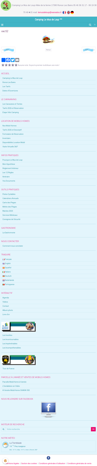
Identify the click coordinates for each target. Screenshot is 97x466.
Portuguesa (8, 284)
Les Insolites (7, 335)
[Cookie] (5, 461)
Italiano (7, 272)
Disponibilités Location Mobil (14, 142)
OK (93, 429)
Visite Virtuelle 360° (10, 147)
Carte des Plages (9, 203)
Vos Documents (9, 181)
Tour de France (8, 369)
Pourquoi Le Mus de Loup (12, 160)
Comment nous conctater (13, 246)
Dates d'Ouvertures (10, 91)
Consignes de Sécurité (11, 219)
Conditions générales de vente (79, 463)
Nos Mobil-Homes (10, 126)
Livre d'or (6, 314)
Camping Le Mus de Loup (12, 78)
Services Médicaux (10, 215)
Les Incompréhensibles (12, 348)
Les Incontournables (11, 339)
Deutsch (7, 276)
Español (7, 268)
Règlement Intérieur (10, 168)
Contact (6, 306)
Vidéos (5, 302)
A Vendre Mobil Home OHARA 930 (16, 390)
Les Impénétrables (10, 344)
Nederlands (8, 280)
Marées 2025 (8, 211)
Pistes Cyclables (9, 194)
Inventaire (6, 138)
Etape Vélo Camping (11, 112)
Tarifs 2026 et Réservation (13, 108)
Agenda (6, 298)
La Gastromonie (9, 233)
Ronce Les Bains (9, 82)
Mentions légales (12, 463)
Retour (48, 50)
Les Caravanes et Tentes (12, 104)
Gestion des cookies (29, 463)
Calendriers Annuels (11, 198)
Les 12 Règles (8, 172)
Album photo (8, 310)
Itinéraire (6, 177)
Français (7, 259)
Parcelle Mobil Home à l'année (14, 382)
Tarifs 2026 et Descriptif (12, 130)
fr (95, 25)
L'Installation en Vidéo (11, 386)
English (7, 263)
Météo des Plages (10, 207)
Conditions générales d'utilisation (52, 463)
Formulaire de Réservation (13, 134)
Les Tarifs (6, 86)
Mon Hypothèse (9, 164)
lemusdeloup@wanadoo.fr (50, 12)
